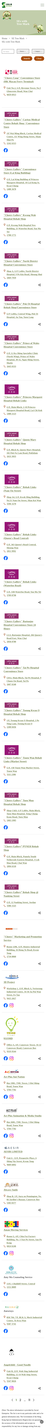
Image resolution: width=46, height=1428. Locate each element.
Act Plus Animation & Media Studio (23, 1115)
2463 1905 (11, 820)
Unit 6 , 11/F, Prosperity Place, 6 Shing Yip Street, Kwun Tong (22, 1160)
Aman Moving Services (16, 1230)
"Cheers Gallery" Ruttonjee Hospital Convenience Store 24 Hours (20, 625)
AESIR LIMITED (13, 1151)
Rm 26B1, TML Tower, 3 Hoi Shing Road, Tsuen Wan (23, 1124)
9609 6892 (11, 1165)
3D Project (9, 982)
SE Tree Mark (18, 38)
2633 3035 (11, 456)
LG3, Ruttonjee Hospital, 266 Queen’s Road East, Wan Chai (24, 636)
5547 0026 (11, 1381)
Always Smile (11, 1190)
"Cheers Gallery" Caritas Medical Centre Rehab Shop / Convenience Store (22, 123)
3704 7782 (11, 1090)
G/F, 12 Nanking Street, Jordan (21, 902)
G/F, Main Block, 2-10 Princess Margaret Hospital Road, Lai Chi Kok (24, 409)
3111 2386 (11, 774)
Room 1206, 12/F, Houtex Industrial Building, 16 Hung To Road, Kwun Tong (23, 950)
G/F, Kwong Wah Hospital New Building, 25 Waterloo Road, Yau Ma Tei (24, 228)
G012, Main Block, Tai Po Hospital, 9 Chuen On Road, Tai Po (24, 679)
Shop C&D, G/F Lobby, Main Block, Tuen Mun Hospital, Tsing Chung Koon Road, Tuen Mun (23, 813)
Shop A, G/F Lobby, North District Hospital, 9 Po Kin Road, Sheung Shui (24, 273)
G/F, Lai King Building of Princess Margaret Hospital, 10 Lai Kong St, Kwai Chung (23, 182)
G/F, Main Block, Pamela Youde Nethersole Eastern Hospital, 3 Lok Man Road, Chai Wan (23, 859)
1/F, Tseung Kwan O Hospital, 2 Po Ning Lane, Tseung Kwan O (23, 722)
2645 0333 (11, 366)
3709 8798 (11, 595)
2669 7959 (11, 278)
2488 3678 (11, 189)
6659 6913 (11, 94)
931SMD (8, 1038)
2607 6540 (11, 684)
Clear (39, 58)
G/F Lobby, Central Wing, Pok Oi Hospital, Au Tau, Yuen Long (22, 315)
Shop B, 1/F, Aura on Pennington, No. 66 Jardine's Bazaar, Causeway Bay (24, 1198)
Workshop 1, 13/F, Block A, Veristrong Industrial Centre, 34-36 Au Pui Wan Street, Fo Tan (24, 991)
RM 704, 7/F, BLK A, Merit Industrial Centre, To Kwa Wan (24, 1319)
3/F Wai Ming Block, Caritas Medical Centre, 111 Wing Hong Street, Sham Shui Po (24, 136)
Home (4, 38)
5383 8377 (11, 1203)
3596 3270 (11, 504)
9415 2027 (11, 998)
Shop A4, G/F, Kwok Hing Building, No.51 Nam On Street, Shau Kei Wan (24, 499)
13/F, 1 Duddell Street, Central (21, 1284)
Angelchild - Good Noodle (17, 1365)
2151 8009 (11, 1287)
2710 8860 (11, 956)
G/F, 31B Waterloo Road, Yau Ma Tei (24, 592)
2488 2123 (11, 414)
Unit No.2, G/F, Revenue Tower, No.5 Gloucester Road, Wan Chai (24, 89)
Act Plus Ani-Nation (14, 1076)
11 (29, 1400)
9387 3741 (11, 1324)
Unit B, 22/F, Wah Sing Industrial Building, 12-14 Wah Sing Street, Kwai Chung (22, 1374)
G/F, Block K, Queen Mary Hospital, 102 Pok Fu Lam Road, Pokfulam (24, 451)
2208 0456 (11, 727)
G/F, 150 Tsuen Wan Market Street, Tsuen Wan (23, 769)
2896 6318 (11, 866)
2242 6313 (11, 143)
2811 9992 (11, 551)
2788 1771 (11, 235)
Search (27, 58)
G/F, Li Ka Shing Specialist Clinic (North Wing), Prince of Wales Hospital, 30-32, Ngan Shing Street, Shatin (23, 358)
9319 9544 (11, 1051)
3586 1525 (11, 906)
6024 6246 (11, 1246)
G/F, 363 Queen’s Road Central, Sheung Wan (21, 546)
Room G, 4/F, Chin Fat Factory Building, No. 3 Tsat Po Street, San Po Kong (24, 1239)
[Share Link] (39, 101)
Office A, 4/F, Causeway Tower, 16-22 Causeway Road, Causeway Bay (24, 1046)
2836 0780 (11, 641)
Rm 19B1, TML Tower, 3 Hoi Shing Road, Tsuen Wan (23, 1085)
